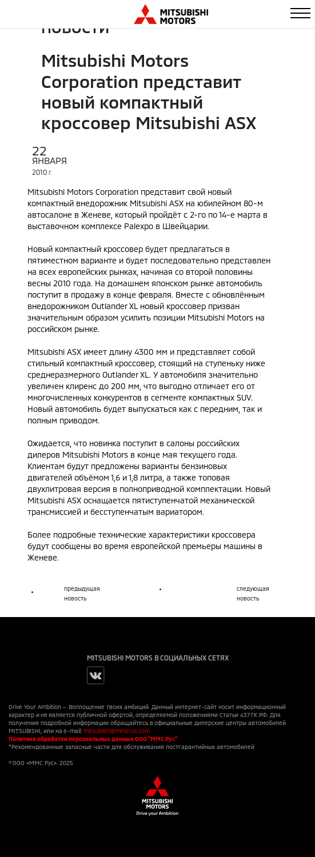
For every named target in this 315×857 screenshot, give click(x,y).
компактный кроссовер (99, 249)
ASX (74, 352)
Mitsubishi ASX (157, 203)
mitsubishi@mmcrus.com (116, 730)
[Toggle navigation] (300, 13)
